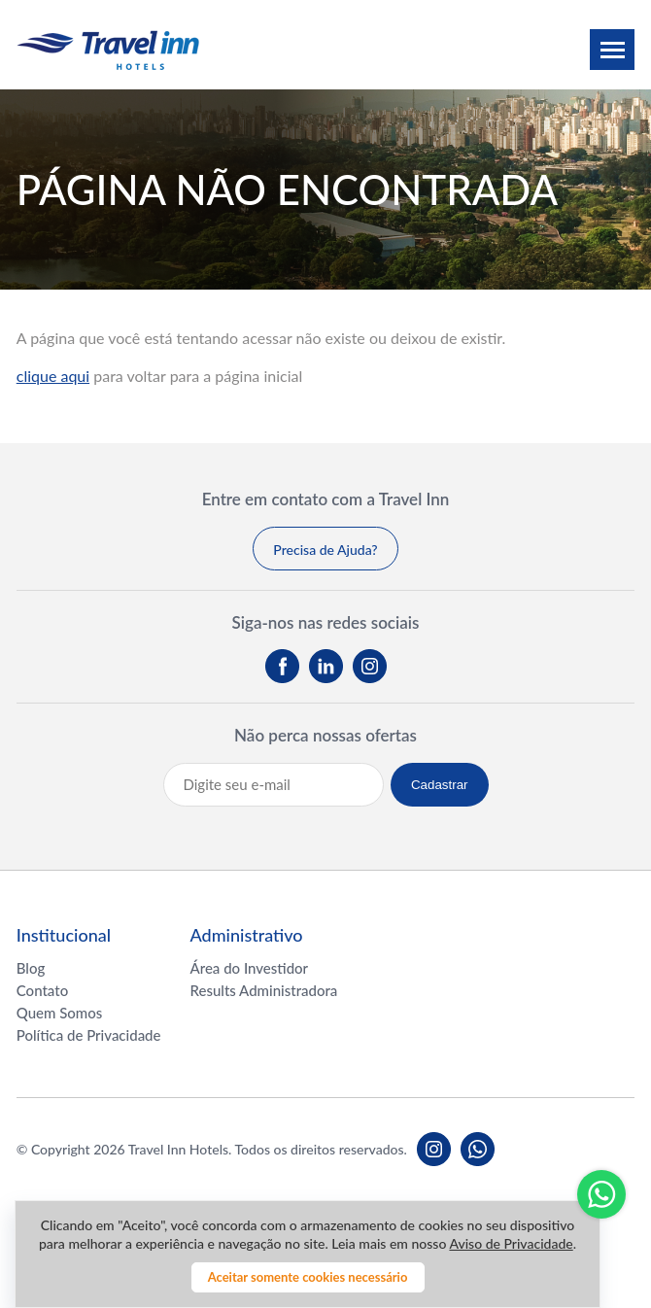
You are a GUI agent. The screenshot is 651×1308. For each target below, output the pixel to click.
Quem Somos (60, 1012)
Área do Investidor (249, 968)
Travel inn (108, 50)
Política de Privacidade (89, 1035)
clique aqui (53, 375)
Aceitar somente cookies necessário (308, 1277)
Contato (42, 990)
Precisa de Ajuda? (325, 549)
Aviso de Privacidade (510, 1243)
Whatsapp (601, 1194)
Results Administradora (264, 990)
